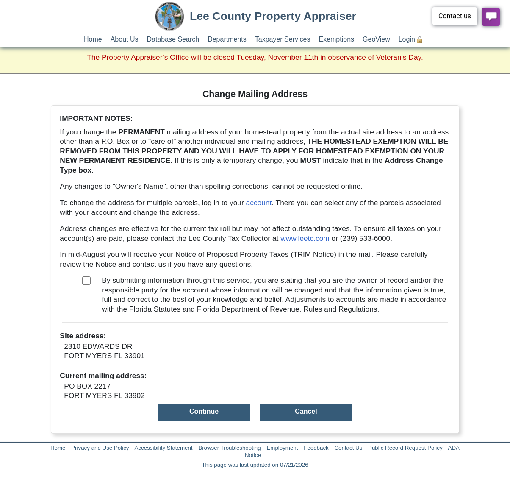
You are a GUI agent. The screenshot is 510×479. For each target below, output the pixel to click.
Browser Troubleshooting (229, 448)
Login (407, 39)
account (259, 202)
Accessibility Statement (164, 448)
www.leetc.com (305, 238)
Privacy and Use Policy (100, 448)
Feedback (316, 448)
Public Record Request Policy (405, 448)
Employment (282, 448)
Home (93, 39)
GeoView (376, 39)
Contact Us (348, 448)
